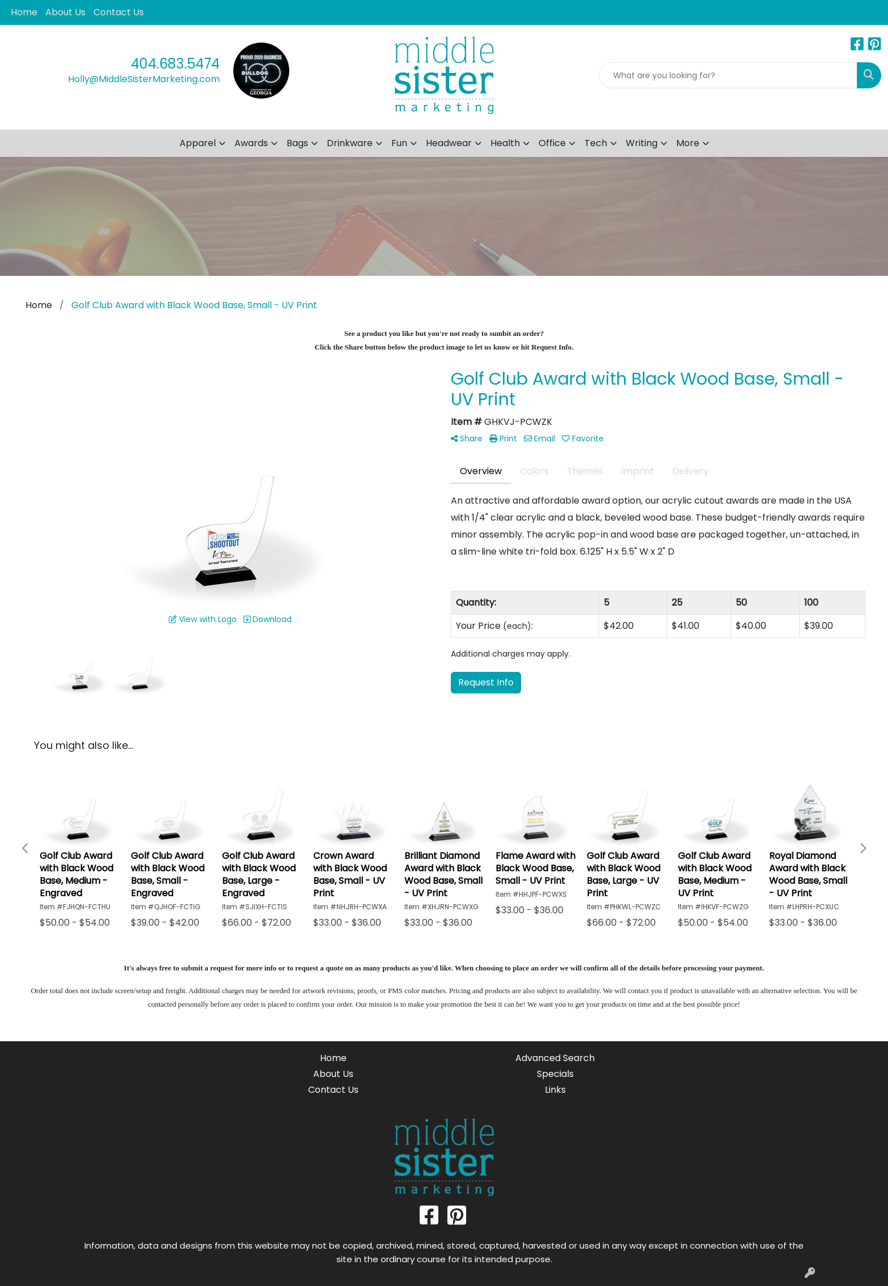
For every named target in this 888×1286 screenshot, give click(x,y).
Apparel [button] (198, 143)
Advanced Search (555, 1057)
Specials (555, 1073)
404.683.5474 (175, 63)
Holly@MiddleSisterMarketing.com (144, 79)
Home (24, 12)
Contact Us (118, 12)
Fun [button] (399, 143)
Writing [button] (642, 143)
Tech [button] (595, 143)
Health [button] (505, 143)
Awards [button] (251, 143)
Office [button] (552, 143)
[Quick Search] (728, 75)
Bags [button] (297, 143)
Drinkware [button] (350, 143)
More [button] (687, 143)
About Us (65, 12)
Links (555, 1089)
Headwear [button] (449, 143)
